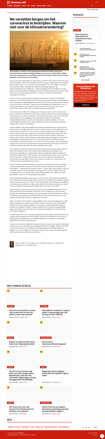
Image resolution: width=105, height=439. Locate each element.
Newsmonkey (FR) (25, 435)
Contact (95, 435)
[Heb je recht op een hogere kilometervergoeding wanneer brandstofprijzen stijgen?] (56, 395)
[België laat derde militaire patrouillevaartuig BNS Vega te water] (56, 359)
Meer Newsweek (89, 79)
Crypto (49, 6)
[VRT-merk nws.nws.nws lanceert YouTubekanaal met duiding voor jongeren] (23, 395)
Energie (33, 6)
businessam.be (57, 317)
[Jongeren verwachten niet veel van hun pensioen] (76, 60)
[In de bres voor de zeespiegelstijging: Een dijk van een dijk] (76, 54)
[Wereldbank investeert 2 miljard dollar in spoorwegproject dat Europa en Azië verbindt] (56, 298)
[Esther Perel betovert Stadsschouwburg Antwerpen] (76, 48)
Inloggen (17, 427)
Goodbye (33, 435)
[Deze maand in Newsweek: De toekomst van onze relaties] (85, 24)
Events (32, 427)
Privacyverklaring (63, 427)
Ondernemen (16, 6)
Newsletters (94, 9)
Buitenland (44, 306)
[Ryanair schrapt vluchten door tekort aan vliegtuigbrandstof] (23, 330)
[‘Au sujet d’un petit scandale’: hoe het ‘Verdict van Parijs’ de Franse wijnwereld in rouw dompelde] (76, 73)
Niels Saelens (24, 382)
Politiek (24, 6)
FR (97, 2)
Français (95, 427)
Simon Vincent (24, 414)
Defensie (43, 367)
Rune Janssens (25, 317)
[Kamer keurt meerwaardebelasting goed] (56, 330)
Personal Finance (41, 6)
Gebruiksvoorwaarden (50, 427)
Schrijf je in (85, 105)
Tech (28, 6)
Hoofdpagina (10, 12)
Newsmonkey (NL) (13, 435)
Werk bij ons (39, 427)
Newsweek (77, 30)
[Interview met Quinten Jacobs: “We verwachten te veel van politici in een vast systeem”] (23, 298)
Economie (9, 6)
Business (10, 338)
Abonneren (11, 427)
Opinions (15, 12)
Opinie (88, 9)
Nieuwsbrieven (25, 427)
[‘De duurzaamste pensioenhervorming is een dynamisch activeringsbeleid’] (76, 66)
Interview (10, 306)
